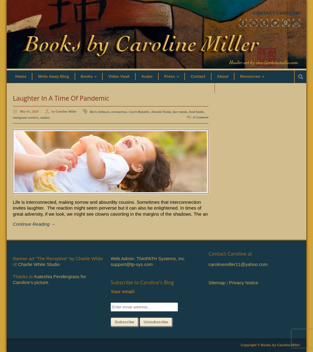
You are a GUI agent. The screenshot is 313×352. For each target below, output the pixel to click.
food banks (196, 111)
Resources (252, 76)
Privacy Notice (243, 282)
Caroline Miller (66, 111)
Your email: (123, 291)
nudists (45, 117)
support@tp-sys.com (132, 264)
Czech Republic (139, 111)
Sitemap (216, 282)
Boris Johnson (99, 111)
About (223, 76)
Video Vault (119, 76)
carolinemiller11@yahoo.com (238, 264)
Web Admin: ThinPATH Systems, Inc (147, 258)
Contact (197, 76)
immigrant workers (26, 117)
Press (171, 76)
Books (89, 76)
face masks (180, 111)
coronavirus (119, 111)
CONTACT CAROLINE (276, 13)
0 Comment (200, 117)
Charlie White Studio (39, 264)
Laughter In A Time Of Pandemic (61, 98)
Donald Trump (161, 111)
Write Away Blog (53, 76)
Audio (147, 76)
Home (20, 76)
